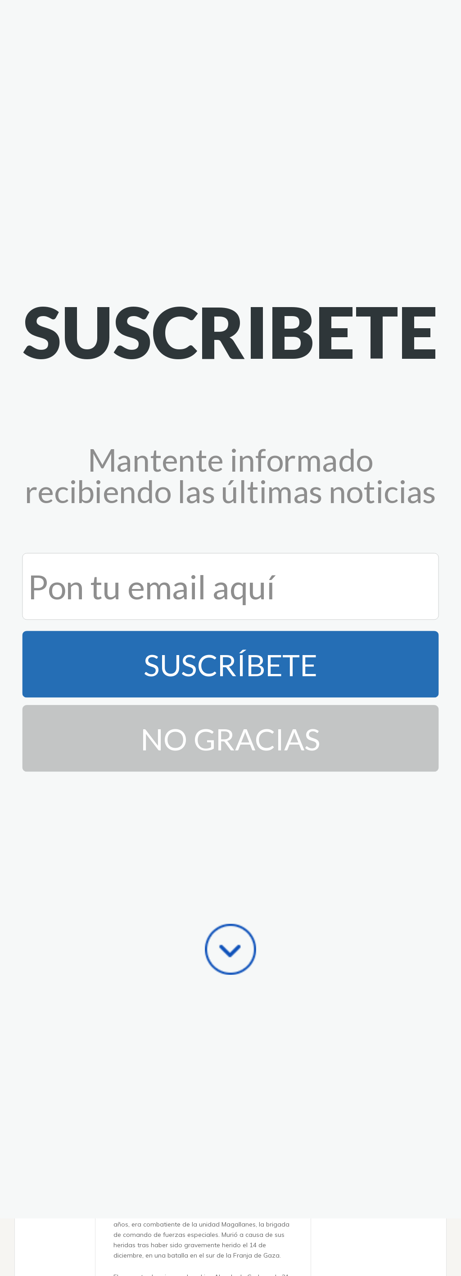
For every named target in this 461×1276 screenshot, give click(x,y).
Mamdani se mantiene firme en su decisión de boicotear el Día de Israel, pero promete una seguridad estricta (199, 1152)
